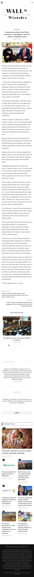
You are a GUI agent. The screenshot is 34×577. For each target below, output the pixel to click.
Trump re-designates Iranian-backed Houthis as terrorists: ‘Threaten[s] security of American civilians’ (25, 501)
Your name (17, 383)
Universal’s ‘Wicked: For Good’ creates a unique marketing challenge (16, 452)
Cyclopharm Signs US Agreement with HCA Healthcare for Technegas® (9, 500)
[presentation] (15, 407)
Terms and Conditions (12, 547)
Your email (17, 394)
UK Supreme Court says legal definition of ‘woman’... (17, 339)
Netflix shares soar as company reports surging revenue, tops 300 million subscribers (24, 475)
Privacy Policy (24, 547)
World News (17, 29)
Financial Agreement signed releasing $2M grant (9, 474)
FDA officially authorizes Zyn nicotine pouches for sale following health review (24, 527)
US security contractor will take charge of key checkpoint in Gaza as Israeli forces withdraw (9, 528)
